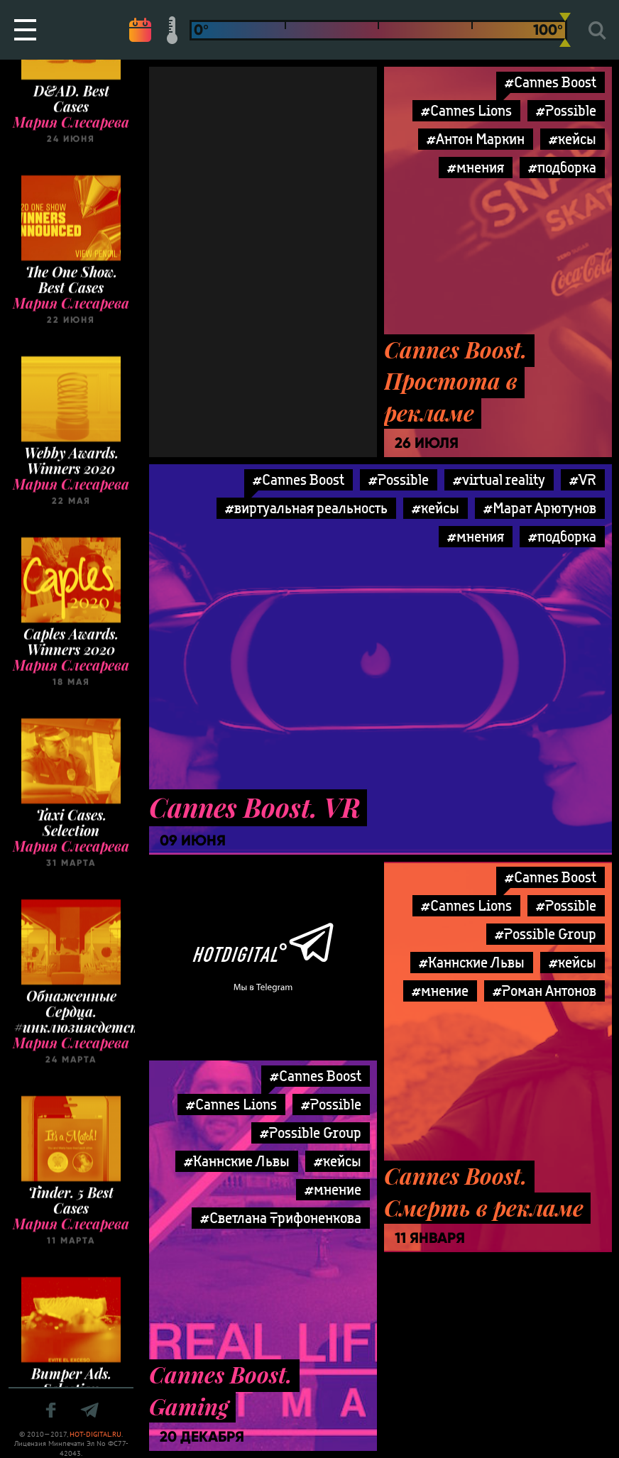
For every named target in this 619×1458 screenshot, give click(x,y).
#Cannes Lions (466, 110)
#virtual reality (499, 479)
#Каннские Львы (472, 962)
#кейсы (572, 138)
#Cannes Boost (550, 82)
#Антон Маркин (476, 138)
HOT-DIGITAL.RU (95, 1434)
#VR (582, 479)
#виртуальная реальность (306, 507)
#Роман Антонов (544, 990)
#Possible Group (545, 933)
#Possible (566, 110)
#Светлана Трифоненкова (280, 1217)
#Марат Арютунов (539, 507)
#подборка (562, 167)
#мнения (475, 167)
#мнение (440, 990)
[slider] (565, 30)
